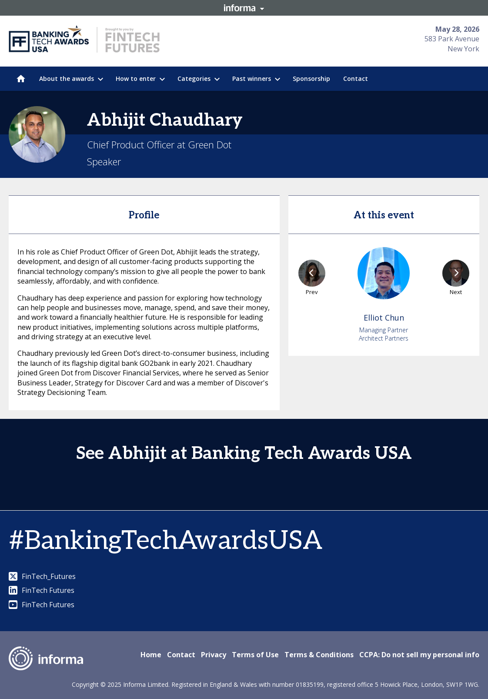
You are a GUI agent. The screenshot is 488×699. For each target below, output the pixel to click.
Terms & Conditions (319, 654)
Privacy (213, 654)
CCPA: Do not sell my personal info (419, 654)
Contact (181, 654)
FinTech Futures (41, 590)
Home (150, 654)
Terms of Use (255, 654)
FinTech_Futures (42, 576)
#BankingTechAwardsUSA (165, 541)
